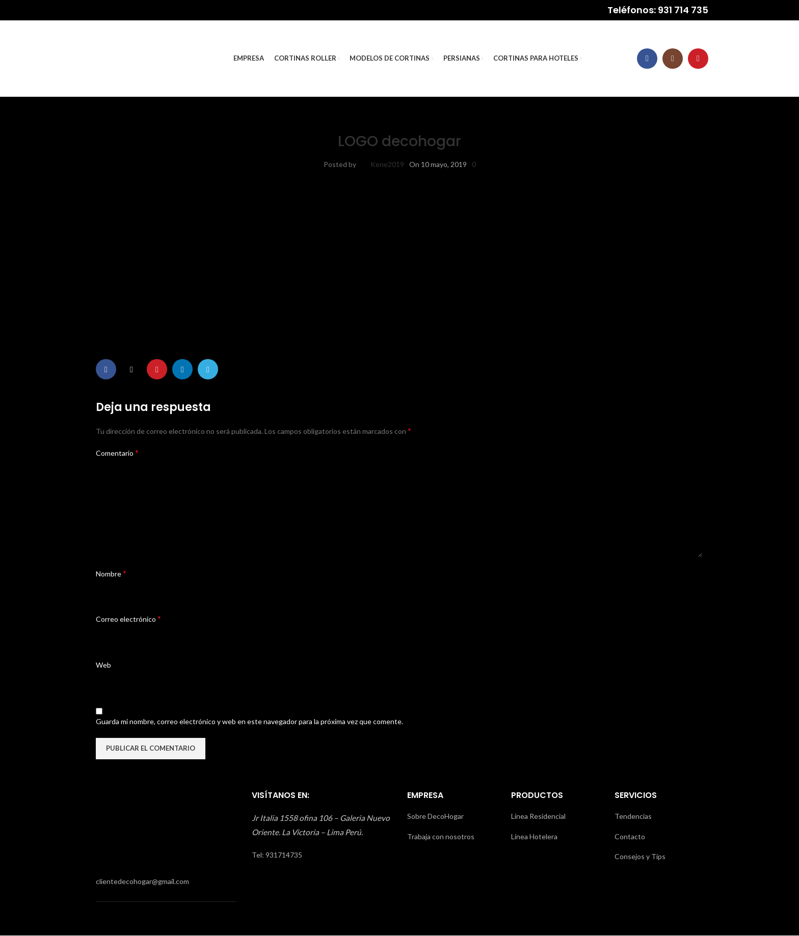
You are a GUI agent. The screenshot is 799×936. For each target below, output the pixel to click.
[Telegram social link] (208, 370)
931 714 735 (683, 10)
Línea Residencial (538, 816)
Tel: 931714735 (277, 854)
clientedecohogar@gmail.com (142, 881)
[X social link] (131, 370)
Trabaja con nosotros (440, 836)
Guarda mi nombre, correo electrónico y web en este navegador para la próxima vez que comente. (249, 722)
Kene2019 (387, 164)
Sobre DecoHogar (435, 816)
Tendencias (633, 816)
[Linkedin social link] (182, 370)
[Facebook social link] (647, 58)
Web (103, 664)
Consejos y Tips (640, 856)
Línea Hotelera (534, 836)
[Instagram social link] (672, 58)
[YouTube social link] (698, 58)
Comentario (117, 452)
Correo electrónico (128, 619)
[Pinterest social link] (157, 370)
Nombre (111, 573)
